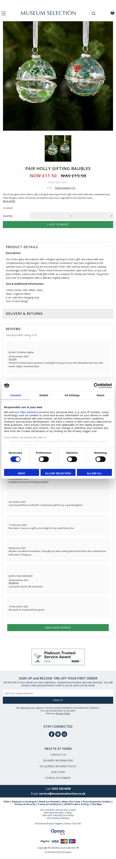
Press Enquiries (92, 801)
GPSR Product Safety (76, 804)
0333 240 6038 (61, 789)
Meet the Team (71, 801)
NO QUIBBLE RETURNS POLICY (58, 766)
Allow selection (58, 473)
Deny (21, 473)
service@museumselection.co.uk (62, 794)
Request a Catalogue (24, 801)
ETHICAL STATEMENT (58, 778)
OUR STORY (58, 772)
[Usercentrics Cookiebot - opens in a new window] (96, 385)
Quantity (8, 216)
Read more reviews (58, 627)
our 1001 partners (26, 412)
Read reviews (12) (65, 188)
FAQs (7, 801)
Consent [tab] (15, 395)
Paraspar (66, 852)
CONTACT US (58, 754)
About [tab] (100, 395)
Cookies (106, 801)
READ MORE (9, 201)
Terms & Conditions (50, 804)
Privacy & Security (25, 804)
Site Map (96, 804)
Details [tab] (43, 395)
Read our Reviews (49, 801)
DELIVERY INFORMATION (58, 760)
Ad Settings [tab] (72, 395)
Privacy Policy (63, 713)
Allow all (94, 473)
